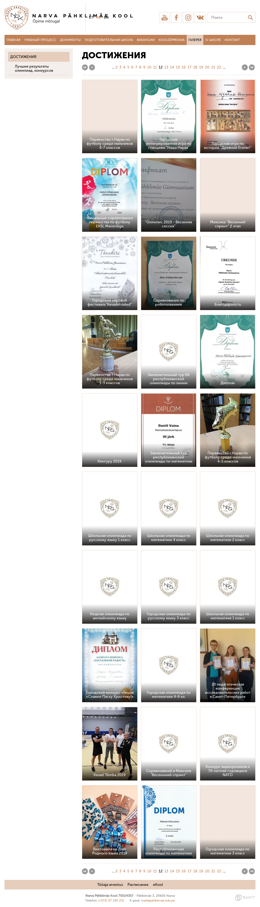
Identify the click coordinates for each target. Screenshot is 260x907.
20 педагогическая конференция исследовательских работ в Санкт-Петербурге (227, 690)
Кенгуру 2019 (110, 461)
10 (149, 67)
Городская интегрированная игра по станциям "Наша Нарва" (168, 143)
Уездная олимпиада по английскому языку (110, 616)
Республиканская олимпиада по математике (168, 851)
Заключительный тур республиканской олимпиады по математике (168, 457)
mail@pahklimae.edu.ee (158, 900)
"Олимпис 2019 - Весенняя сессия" (168, 224)
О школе (213, 40)
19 (201, 67)
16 (184, 67)
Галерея (195, 40)
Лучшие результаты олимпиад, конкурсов (34, 68)
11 (155, 67)
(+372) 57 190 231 (111, 900)
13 (166, 67)
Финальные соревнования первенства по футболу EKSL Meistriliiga (110, 222)
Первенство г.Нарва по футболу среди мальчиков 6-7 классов (110, 143)
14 (172, 67)
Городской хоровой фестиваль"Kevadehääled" (109, 302)
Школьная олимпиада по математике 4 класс (168, 538)
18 (195, 67)
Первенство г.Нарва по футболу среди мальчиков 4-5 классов (228, 457)
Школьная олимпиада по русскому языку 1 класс (109, 538)
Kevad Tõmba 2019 (110, 775)
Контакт (232, 40)
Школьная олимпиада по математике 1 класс (227, 616)
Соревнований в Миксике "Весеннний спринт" (168, 773)
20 (207, 67)
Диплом (228, 383)
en (106, 17)
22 (219, 67)
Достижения (23, 57)
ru (98, 17)
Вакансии (146, 40)
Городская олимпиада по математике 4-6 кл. (169, 694)
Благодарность (227, 304)
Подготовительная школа (109, 40)
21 (213, 67)
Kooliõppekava (172, 40)
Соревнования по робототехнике (168, 302)
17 (189, 67)
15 (178, 67)
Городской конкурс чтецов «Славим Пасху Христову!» (109, 694)
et (91, 17)
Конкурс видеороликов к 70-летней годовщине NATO (228, 771)
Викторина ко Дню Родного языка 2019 (109, 851)
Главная (13, 40)
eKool (158, 884)
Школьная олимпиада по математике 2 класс (227, 538)
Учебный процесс (40, 40)
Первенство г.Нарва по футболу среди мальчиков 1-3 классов (110, 379)
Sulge (253, 8)
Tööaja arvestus (110, 884)
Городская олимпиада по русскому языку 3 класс (169, 616)
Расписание (137, 884)
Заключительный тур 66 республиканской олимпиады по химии (169, 379)
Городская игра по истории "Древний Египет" (227, 145)
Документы (70, 40)
